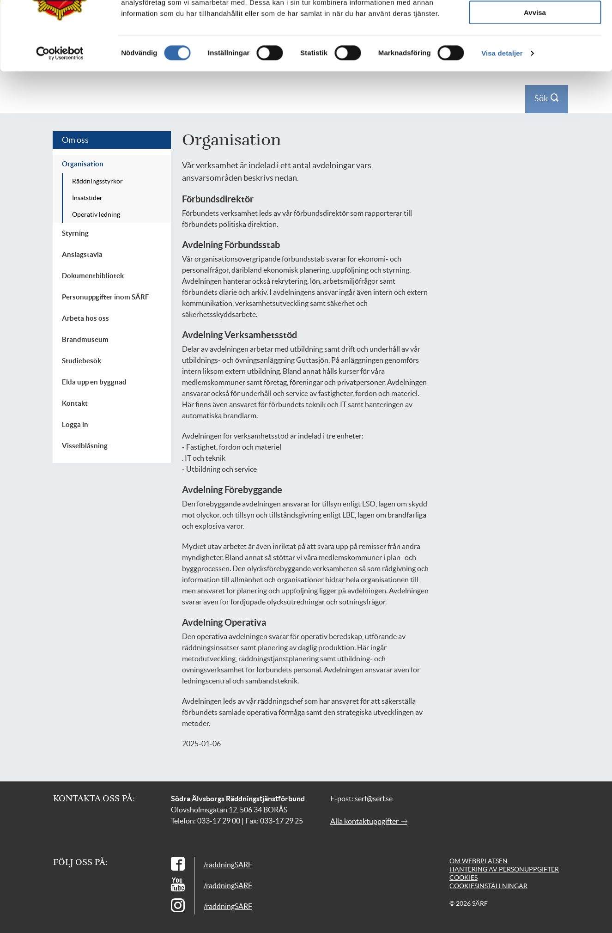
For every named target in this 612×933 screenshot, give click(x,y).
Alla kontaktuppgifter (368, 821)
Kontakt (516, 13)
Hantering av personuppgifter (504, 869)
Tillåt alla (535, 101)
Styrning (75, 233)
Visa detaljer (501, 196)
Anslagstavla (82, 254)
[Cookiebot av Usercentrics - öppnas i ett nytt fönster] (59, 196)
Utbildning (350, 44)
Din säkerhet (164, 44)
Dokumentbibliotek (93, 276)
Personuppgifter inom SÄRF (105, 297)
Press (492, 13)
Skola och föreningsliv (279, 44)
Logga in (544, 13)
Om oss (396, 44)
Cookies (463, 877)
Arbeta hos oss (85, 318)
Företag (213, 44)
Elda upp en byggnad (94, 382)
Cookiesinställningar (488, 886)
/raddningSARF (228, 864)
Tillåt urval (535, 129)
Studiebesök (81, 361)
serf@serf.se (374, 798)
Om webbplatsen (478, 861)
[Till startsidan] (123, 44)
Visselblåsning (85, 446)
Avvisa (535, 155)
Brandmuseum (85, 339)
